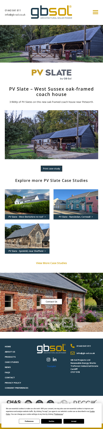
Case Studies (12, 362)
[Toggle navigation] (95, 12)
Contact (10, 377)
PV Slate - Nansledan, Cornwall (75, 216)
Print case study (51, 168)
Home (8, 346)
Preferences (29, 421)
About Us (10, 351)
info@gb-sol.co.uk (15, 14)
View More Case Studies (51, 263)
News (8, 367)
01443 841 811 (13, 10)
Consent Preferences (16, 387)
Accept (73, 421)
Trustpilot (51, 366)
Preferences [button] (58, 414)
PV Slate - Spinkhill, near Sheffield (26, 251)
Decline (51, 421)
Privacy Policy (13, 382)
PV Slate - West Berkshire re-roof (26, 216)
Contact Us (51, 301)
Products (10, 356)
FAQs (7, 372)
